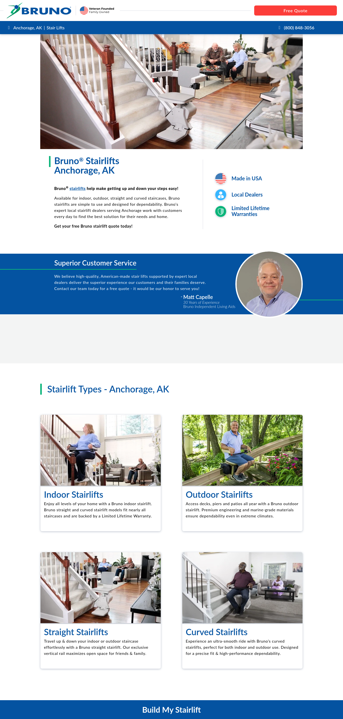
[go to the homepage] (39, 10)
